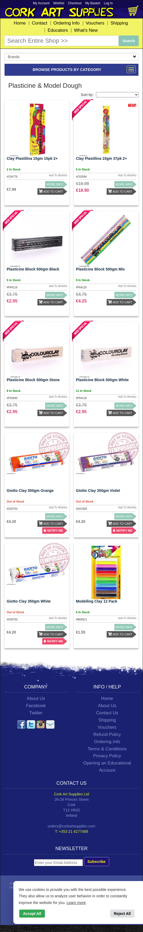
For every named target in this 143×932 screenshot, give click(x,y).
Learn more (76, 903)
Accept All (32, 913)
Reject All (122, 913)
